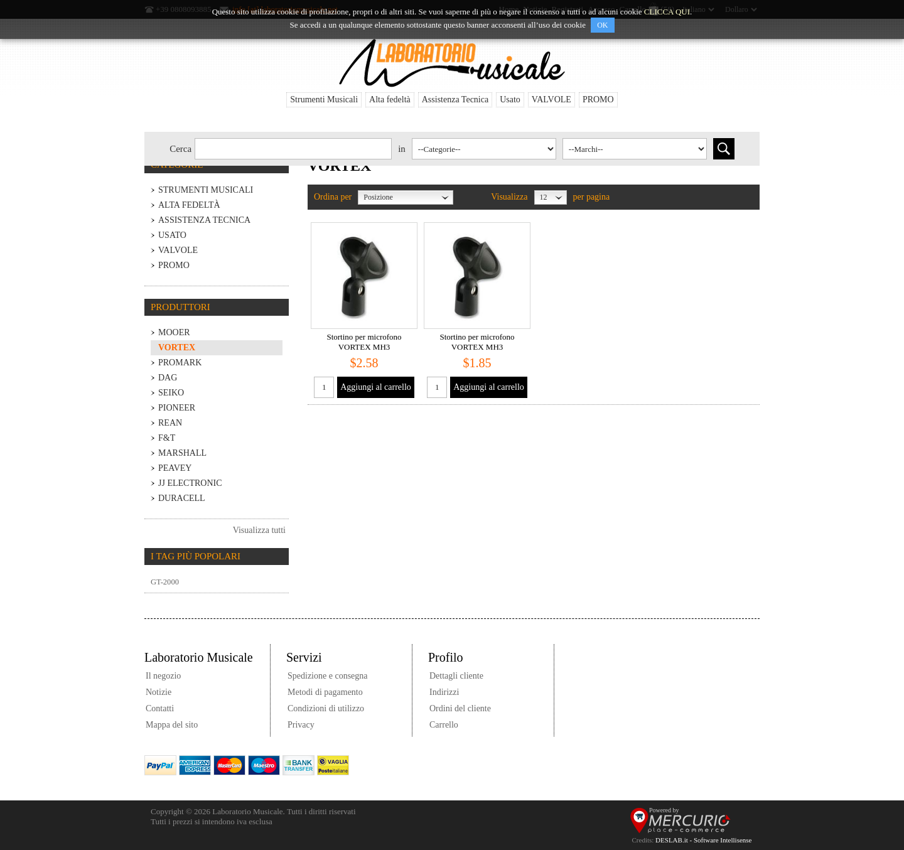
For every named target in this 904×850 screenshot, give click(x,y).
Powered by (664, 810)
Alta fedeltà (390, 99)
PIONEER (176, 407)
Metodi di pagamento (325, 692)
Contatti (160, 708)
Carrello (443, 724)
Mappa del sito (172, 724)
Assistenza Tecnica (455, 99)
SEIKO (171, 392)
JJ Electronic (190, 483)
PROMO (598, 99)
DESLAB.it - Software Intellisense (703, 840)
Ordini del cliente (460, 708)
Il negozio (163, 676)
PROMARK (180, 362)
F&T (166, 438)
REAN (170, 423)
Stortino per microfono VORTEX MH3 (363, 342)
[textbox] (293, 148)
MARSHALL (182, 453)
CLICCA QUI (667, 11)
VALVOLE (551, 99)
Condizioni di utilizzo (326, 708)
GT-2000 (165, 582)
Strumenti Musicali (324, 99)
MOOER (174, 332)
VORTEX (176, 347)
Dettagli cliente (456, 676)
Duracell (181, 498)
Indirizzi (444, 692)
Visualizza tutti (259, 530)
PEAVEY (174, 468)
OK (602, 25)
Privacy (301, 724)
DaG (167, 377)
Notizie (158, 692)
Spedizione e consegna (328, 676)
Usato (510, 99)
